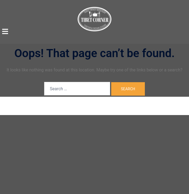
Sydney (134, 105)
